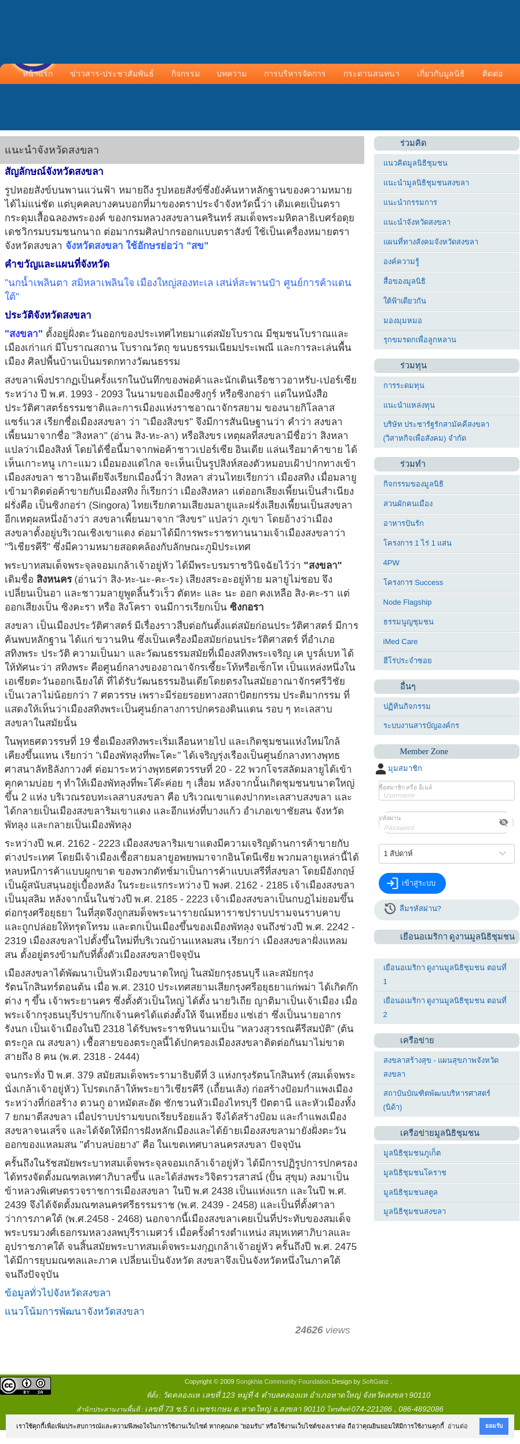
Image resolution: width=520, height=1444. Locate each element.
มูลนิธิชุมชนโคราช (414, 1172)
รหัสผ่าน (390, 818)
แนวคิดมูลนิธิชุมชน (415, 163)
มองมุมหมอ (402, 320)
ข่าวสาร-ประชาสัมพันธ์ (112, 73)
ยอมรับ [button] (494, 1426)
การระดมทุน (403, 385)
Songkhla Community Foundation (283, 1381)
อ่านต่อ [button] (458, 1426)
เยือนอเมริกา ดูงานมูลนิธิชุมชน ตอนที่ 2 (445, 1007)
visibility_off (503, 822)
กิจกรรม (185, 73)
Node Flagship (407, 602)
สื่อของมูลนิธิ (404, 281)
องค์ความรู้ (401, 261)
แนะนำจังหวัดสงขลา (417, 222)
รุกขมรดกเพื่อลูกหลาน (419, 339)
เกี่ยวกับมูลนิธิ (441, 73)
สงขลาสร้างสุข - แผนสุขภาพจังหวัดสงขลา (441, 1067)
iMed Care (400, 641)
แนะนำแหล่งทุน (409, 405)
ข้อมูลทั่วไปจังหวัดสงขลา (58, 1293)
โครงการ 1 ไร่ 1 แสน (417, 543)
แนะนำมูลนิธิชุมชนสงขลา (426, 182)
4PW (391, 562)
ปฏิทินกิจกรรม (407, 706)
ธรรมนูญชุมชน (408, 621)
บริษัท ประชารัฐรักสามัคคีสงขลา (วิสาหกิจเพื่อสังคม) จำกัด (436, 431)
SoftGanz (375, 1381)
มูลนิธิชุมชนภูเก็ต (412, 1153)
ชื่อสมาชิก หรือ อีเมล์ (406, 787)
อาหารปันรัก (403, 523)
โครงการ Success (413, 582)
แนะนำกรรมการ (410, 202)
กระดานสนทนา (371, 73)
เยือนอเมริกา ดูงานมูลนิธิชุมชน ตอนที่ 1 (445, 974)
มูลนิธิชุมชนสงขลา (414, 1211)
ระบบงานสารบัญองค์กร (421, 725)
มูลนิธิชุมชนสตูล (410, 1192)
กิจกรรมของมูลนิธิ (413, 484)
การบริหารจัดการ (295, 73)
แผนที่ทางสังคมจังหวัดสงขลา (430, 241)
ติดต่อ (492, 73)
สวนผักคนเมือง (408, 503)
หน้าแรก (38, 73)
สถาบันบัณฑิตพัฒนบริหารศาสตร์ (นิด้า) (436, 1100)
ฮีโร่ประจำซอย (407, 660)
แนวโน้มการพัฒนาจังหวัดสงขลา (75, 1311)
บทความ (232, 73)
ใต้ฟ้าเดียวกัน (404, 301)
